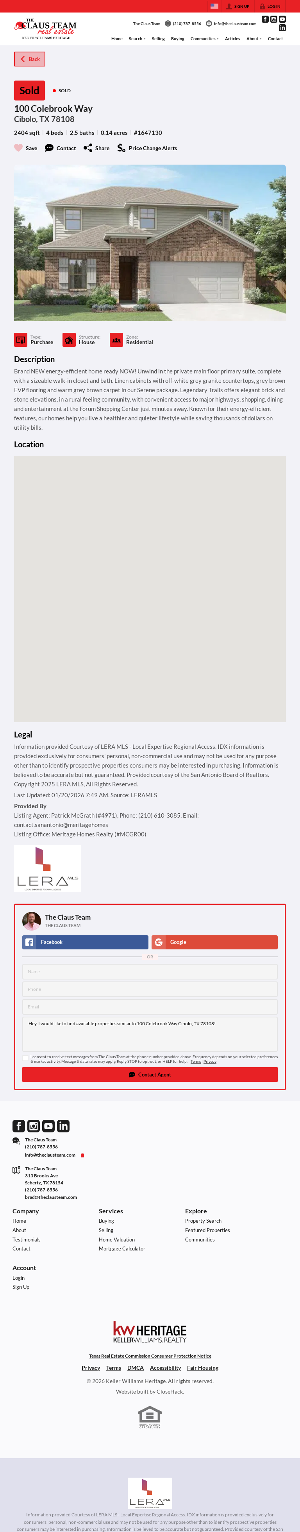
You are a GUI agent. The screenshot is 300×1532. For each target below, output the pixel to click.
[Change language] (214, 6)
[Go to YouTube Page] (282, 19)
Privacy (210, 1061)
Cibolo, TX (32, 119)
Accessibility (165, 1367)
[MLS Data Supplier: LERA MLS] (150, 1493)
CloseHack (170, 1391)
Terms (196, 1061)
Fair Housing (202, 1367)
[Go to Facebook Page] (265, 19)
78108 (63, 119)
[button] (150, 1074)
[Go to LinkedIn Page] (282, 27)
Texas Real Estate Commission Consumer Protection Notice (150, 1356)
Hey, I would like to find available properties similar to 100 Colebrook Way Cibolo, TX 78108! (150, 1034)
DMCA (135, 1367)
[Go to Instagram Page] (273, 19)
